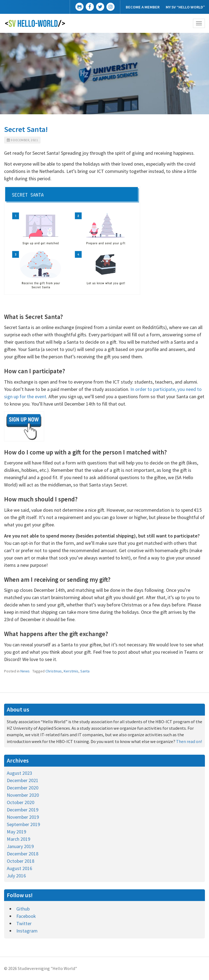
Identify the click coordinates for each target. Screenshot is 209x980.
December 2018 (22, 854)
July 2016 (16, 875)
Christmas (53, 671)
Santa (85, 671)
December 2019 (22, 810)
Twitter (24, 923)
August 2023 (19, 773)
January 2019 (20, 846)
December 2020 (22, 788)
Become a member (142, 7)
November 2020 (23, 795)
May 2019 (16, 832)
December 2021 (22, 780)
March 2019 (18, 839)
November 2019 (23, 817)
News (25, 671)
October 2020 (20, 802)
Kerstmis (71, 671)
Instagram (27, 931)
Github (23, 909)
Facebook (26, 916)
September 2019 (23, 824)
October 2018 (20, 861)
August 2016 (19, 868)
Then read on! (189, 741)
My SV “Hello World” (185, 7)
